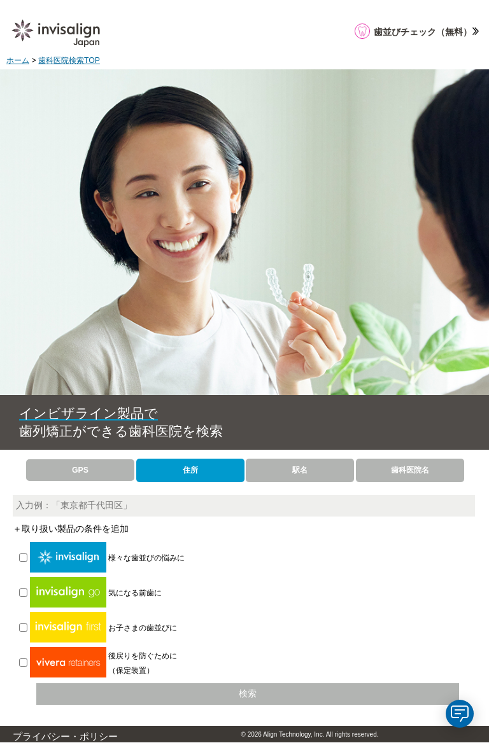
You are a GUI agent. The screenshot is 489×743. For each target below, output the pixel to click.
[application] (459, 713)
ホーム (17, 60)
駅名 (300, 470)
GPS (80, 470)
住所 (190, 470)
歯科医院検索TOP (69, 60)
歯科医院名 (410, 470)
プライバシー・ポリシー (65, 737)
